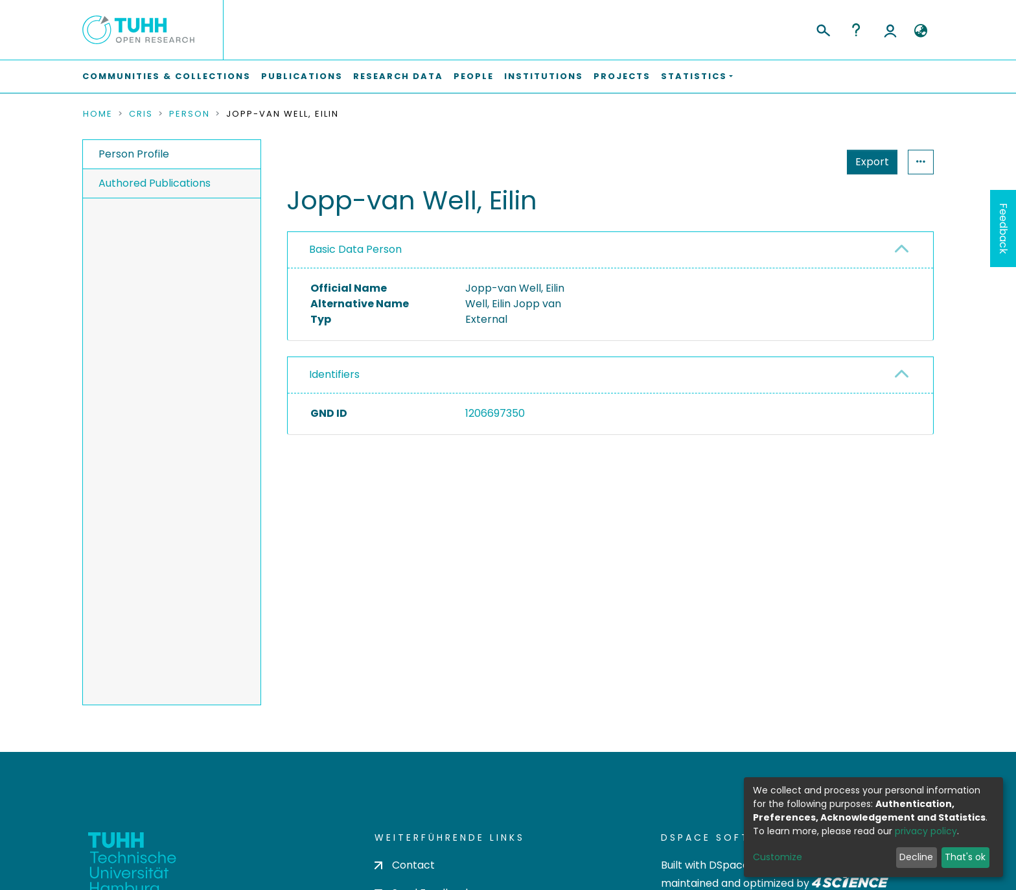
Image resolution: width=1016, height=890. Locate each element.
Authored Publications (154, 183)
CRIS (141, 114)
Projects (622, 76)
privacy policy (926, 831)
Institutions (543, 76)
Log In (890, 30)
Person (189, 114)
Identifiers (334, 374)
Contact (405, 865)
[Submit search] (822, 28)
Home (98, 114)
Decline (916, 856)
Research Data (398, 76)
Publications (302, 76)
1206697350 (495, 413)
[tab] (610, 250)
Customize (777, 856)
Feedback (1003, 228)
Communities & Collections (166, 76)
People (474, 76)
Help (856, 30)
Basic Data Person (355, 249)
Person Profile (133, 153)
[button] (920, 31)
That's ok (965, 856)
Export (872, 161)
